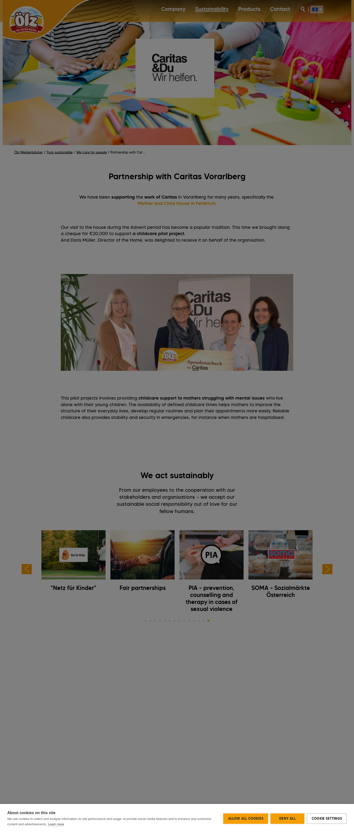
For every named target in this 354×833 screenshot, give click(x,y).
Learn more (56, 824)
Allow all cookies (245, 818)
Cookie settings (327, 818)
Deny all (287, 818)
